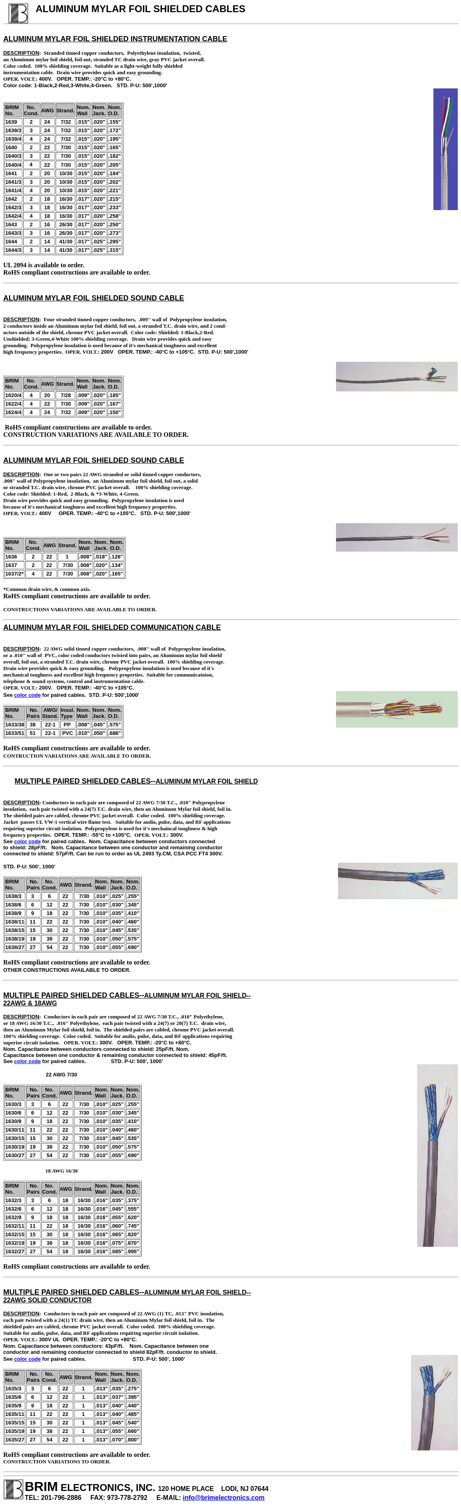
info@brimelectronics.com (224, 1497)
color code (27, 695)
